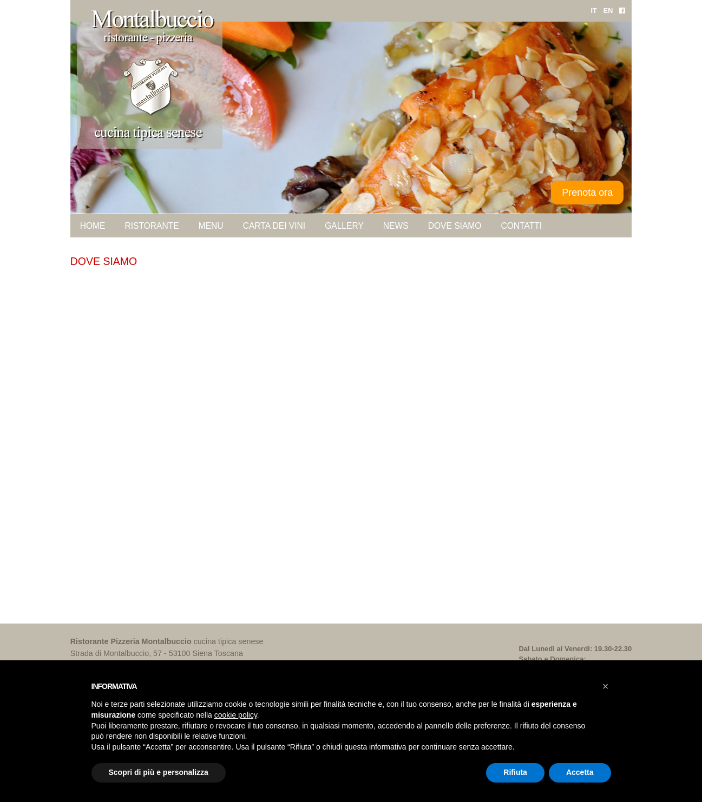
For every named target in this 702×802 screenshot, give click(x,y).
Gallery (344, 225)
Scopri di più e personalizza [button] (158, 772)
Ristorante (151, 225)
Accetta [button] (580, 772)
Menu (211, 225)
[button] (605, 686)
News (396, 225)
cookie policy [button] (235, 715)
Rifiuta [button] (515, 772)
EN (608, 11)
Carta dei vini (274, 225)
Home (93, 225)
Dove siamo (455, 225)
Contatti (521, 225)
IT (593, 11)
